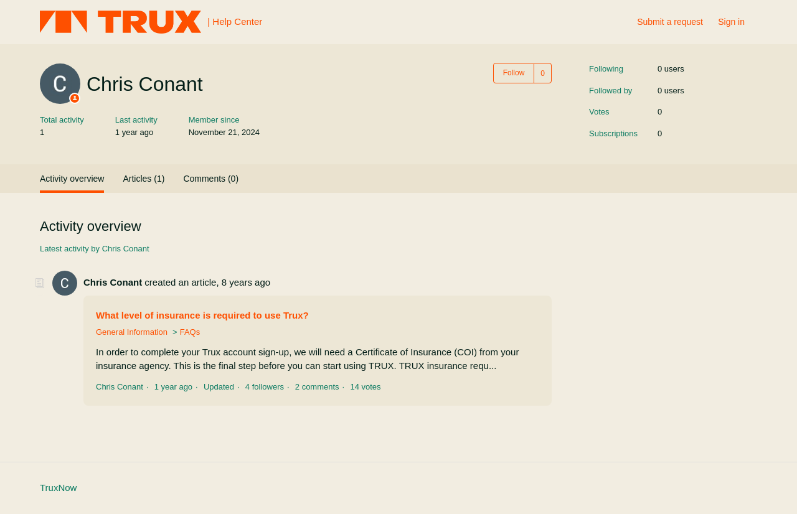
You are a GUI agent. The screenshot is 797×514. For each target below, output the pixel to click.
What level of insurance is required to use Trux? (202, 315)
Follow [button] (514, 72)
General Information (131, 332)
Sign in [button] (731, 22)
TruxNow (58, 487)
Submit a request (670, 22)
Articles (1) (143, 179)
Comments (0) (210, 179)
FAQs (190, 332)
